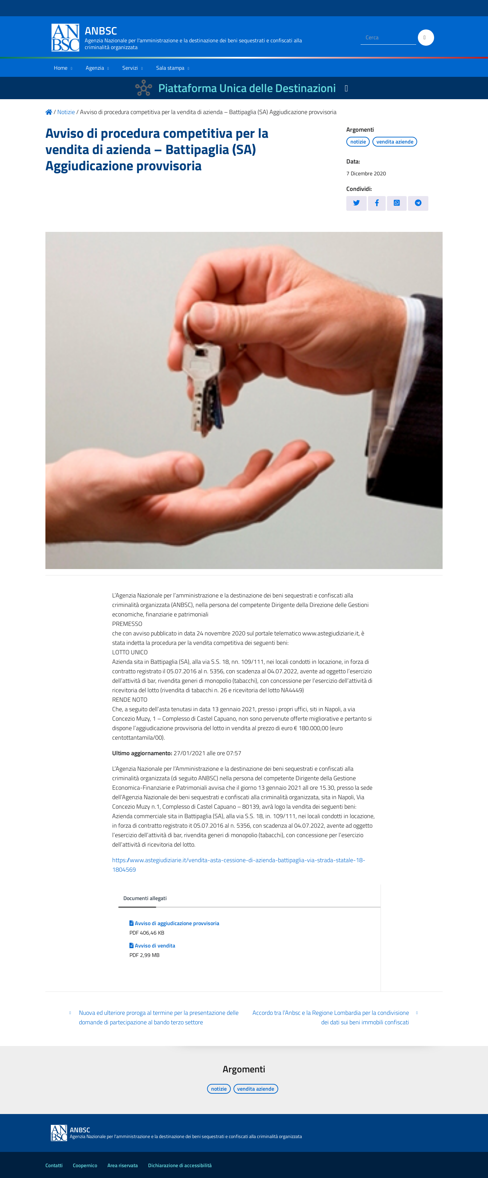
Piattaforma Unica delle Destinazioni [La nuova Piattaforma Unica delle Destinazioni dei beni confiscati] (247, 87)
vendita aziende (395, 141)
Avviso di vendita (152, 945)
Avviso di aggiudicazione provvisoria (174, 923)
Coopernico (85, 1165)
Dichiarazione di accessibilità (180, 1165)
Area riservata (122, 1165)
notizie (358, 141)
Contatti (54, 1165)
